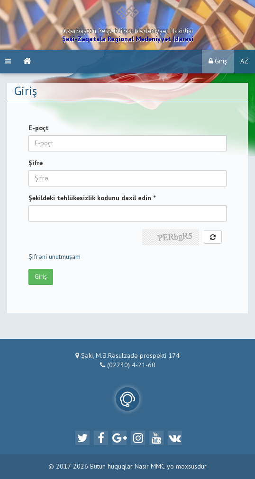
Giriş (218, 61)
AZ (244, 61)
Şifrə (35, 163)
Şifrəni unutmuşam (54, 257)
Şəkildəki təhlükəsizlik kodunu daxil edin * (91, 198)
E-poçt (38, 128)
